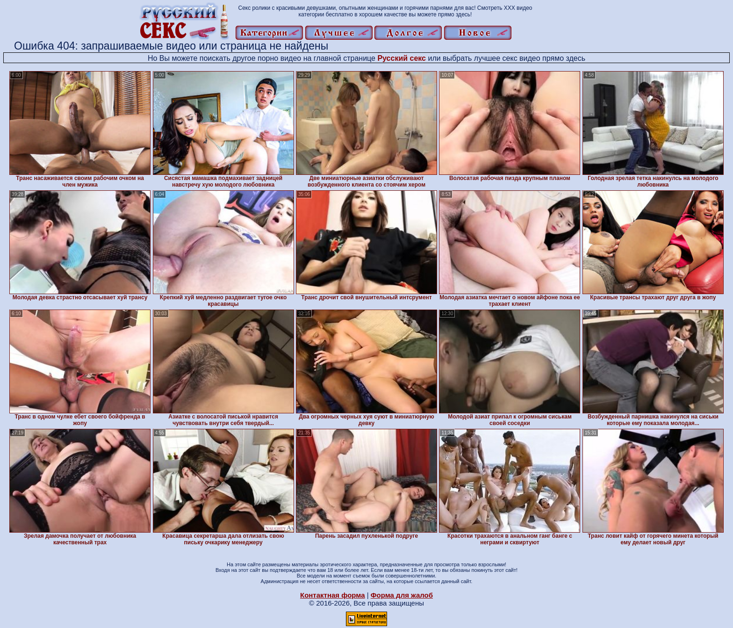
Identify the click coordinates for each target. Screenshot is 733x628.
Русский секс (401, 58)
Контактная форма (332, 595)
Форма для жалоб (402, 595)
